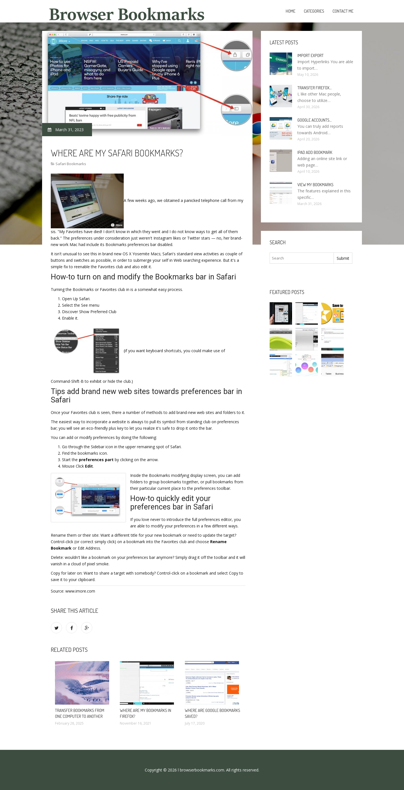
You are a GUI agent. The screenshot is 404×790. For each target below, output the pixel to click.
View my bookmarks (315, 184)
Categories (314, 11)
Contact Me (343, 11)
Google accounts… (314, 120)
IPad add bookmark (314, 152)
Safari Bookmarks (71, 163)
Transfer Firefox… (314, 87)
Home (290, 11)
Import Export (310, 55)
